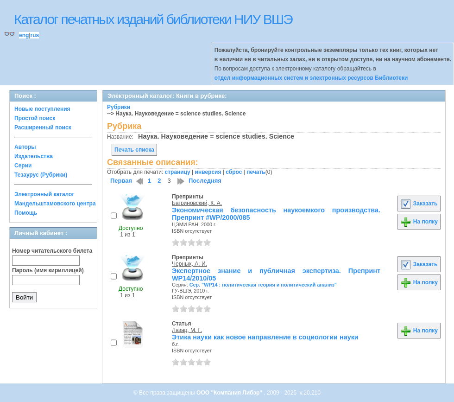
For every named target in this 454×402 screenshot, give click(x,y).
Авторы (25, 147)
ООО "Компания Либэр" (230, 392)
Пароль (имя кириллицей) (48, 270)
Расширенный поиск (42, 127)
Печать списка (134, 150)
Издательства (33, 156)
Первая (121, 180)
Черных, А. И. (189, 264)
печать (255, 172)
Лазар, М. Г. (187, 330)
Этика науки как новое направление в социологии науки (265, 337)
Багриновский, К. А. (197, 203)
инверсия (208, 172)
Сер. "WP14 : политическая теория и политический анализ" (263, 284)
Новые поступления (42, 109)
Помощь (25, 213)
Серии (23, 165)
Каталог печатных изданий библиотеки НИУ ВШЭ (153, 19)
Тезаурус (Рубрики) (40, 175)
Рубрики (118, 107)
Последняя (205, 180)
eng (24, 35)
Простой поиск (34, 118)
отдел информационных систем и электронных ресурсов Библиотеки (311, 78)
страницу (177, 172)
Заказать (418, 203)
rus (34, 35)
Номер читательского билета (52, 251)
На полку (419, 221)
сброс (234, 172)
